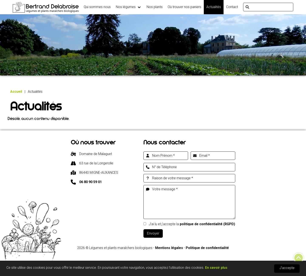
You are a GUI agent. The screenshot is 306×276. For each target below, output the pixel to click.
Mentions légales (169, 248)
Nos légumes (126, 7)
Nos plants (155, 7)
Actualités (213, 7)
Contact (232, 7)
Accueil (16, 92)
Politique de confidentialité (207, 248)
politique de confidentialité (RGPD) (207, 224)
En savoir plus (216, 268)
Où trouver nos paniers (184, 7)
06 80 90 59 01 (90, 182)
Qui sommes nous (97, 7)
